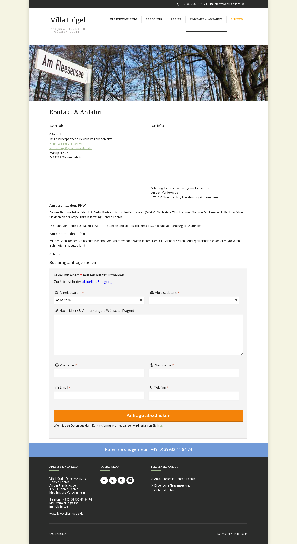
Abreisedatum (164, 291)
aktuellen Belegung (97, 281)
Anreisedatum (69, 291)
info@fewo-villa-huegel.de (229, 4)
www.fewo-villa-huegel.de (67, 513)
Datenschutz (224, 534)
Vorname (66, 364)
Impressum (241, 534)
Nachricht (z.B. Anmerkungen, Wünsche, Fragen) (94, 309)
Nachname (162, 364)
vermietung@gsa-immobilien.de (71, 148)
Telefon (159, 386)
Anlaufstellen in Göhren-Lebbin (174, 479)
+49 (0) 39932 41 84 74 (194, 4)
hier (159, 425)
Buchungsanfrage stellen (73, 262)
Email (63, 386)
